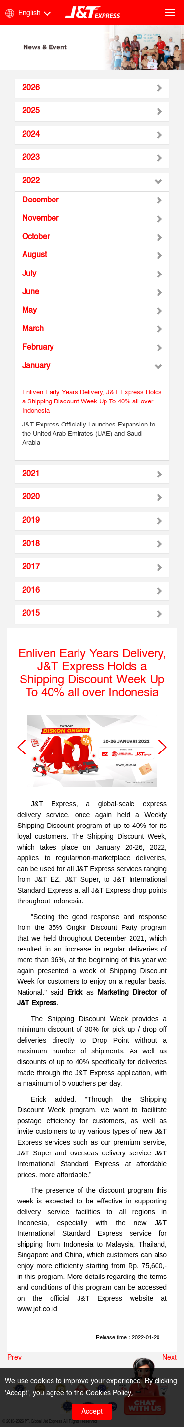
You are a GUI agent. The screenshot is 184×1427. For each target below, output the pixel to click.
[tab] (92, 88)
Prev (14, 1357)
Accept (92, 1411)
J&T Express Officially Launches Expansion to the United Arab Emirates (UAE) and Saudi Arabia (88, 434)
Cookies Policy (108, 1393)
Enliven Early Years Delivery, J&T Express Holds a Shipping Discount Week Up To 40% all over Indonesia (92, 401)
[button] (21, 747)
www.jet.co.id (37, 1309)
